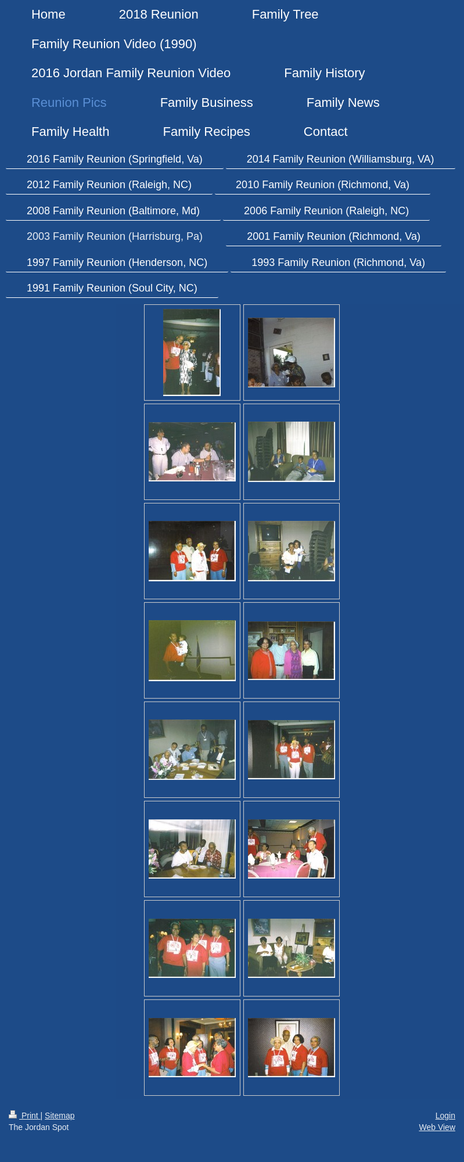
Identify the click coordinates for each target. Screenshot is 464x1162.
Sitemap (59, 1115)
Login (445, 1115)
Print (25, 1115)
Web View (437, 1127)
